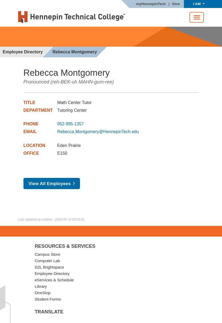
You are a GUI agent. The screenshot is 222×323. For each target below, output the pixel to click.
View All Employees (50, 183)
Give (176, 4)
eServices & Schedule (54, 280)
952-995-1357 (70, 124)
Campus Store (47, 254)
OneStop (42, 292)
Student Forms (48, 299)
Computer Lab (47, 260)
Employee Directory (23, 52)
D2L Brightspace (49, 267)
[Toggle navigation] (196, 17)
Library (41, 286)
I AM (197, 4)
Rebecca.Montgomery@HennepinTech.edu (98, 131)
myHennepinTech (151, 4)
